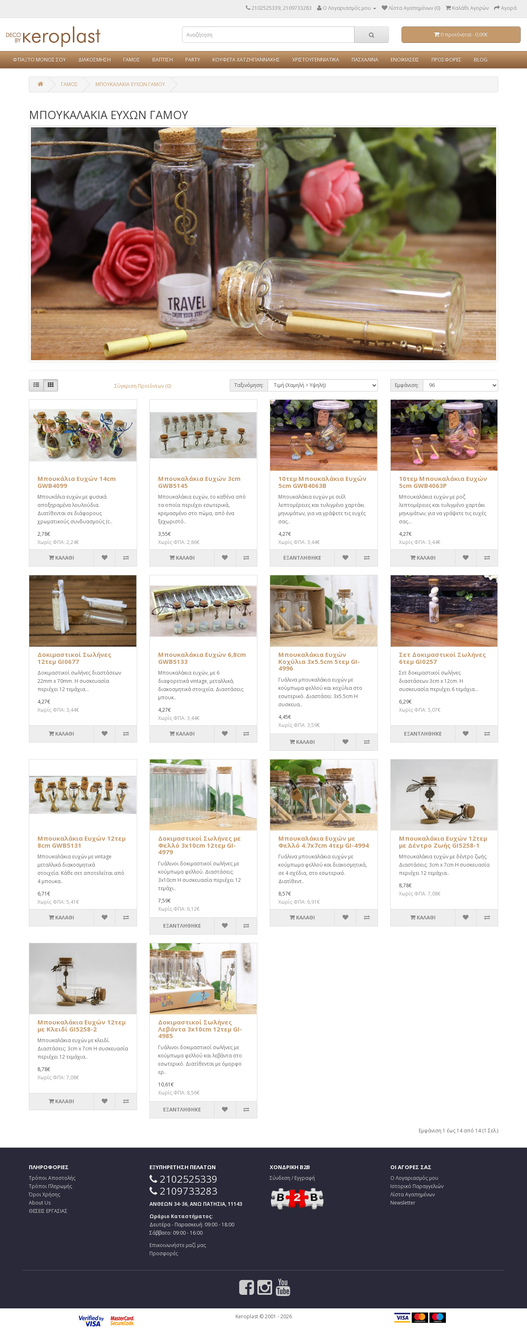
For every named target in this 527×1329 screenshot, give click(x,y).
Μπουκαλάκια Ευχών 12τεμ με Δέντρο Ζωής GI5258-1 (443, 841)
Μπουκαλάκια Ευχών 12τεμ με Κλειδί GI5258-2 (81, 1025)
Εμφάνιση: (407, 385)
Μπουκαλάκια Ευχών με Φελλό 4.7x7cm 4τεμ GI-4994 (323, 841)
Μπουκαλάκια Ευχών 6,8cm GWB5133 (202, 658)
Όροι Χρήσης (44, 1194)
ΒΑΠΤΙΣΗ (162, 59)
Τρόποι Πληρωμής (50, 1186)
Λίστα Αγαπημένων (412, 1194)
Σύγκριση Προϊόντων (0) (142, 385)
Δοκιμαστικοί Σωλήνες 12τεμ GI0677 (74, 658)
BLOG (480, 59)
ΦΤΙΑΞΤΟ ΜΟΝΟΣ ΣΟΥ (39, 59)
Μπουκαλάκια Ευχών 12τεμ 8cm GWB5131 (81, 841)
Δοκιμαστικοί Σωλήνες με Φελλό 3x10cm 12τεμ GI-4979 (199, 845)
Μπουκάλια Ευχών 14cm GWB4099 (76, 482)
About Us (40, 1202)
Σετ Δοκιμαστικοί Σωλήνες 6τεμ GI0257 (442, 658)
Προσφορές (163, 1253)
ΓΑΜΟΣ (131, 59)
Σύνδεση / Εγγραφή (292, 1177)
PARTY (192, 59)
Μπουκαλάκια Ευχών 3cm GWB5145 (199, 482)
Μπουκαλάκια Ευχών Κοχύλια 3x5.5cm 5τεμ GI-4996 (319, 661)
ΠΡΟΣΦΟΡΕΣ (446, 59)
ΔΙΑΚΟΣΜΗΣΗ (94, 59)
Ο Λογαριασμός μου (414, 1177)
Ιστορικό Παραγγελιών (416, 1186)
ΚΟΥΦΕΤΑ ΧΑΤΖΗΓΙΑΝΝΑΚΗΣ (246, 59)
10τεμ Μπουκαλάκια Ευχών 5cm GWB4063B (322, 482)
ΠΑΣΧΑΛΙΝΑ (365, 59)
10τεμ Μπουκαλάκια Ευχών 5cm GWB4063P (443, 482)
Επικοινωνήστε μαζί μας (177, 1245)
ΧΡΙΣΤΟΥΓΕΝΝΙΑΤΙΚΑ (315, 59)
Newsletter (402, 1202)
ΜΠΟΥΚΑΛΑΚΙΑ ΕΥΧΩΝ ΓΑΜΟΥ (130, 84)
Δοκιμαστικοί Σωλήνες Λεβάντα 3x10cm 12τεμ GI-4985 (200, 1029)
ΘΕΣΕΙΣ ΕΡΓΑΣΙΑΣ (48, 1210)
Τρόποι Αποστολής (52, 1177)
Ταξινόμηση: (249, 385)
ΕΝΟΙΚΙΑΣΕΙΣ (405, 59)
